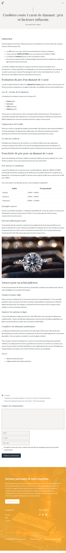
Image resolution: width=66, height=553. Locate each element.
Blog (6, 518)
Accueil (7, 515)
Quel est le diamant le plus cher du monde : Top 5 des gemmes (24, 401)
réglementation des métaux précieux (18, 361)
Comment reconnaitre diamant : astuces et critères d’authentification (27, 398)
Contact (7, 521)
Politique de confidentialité (52, 539)
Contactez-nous (12, 501)
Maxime (39, 24)
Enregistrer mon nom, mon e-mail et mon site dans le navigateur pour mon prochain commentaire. (31, 448)
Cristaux (7, 395)
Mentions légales (36, 539)
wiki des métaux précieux (14, 359)
